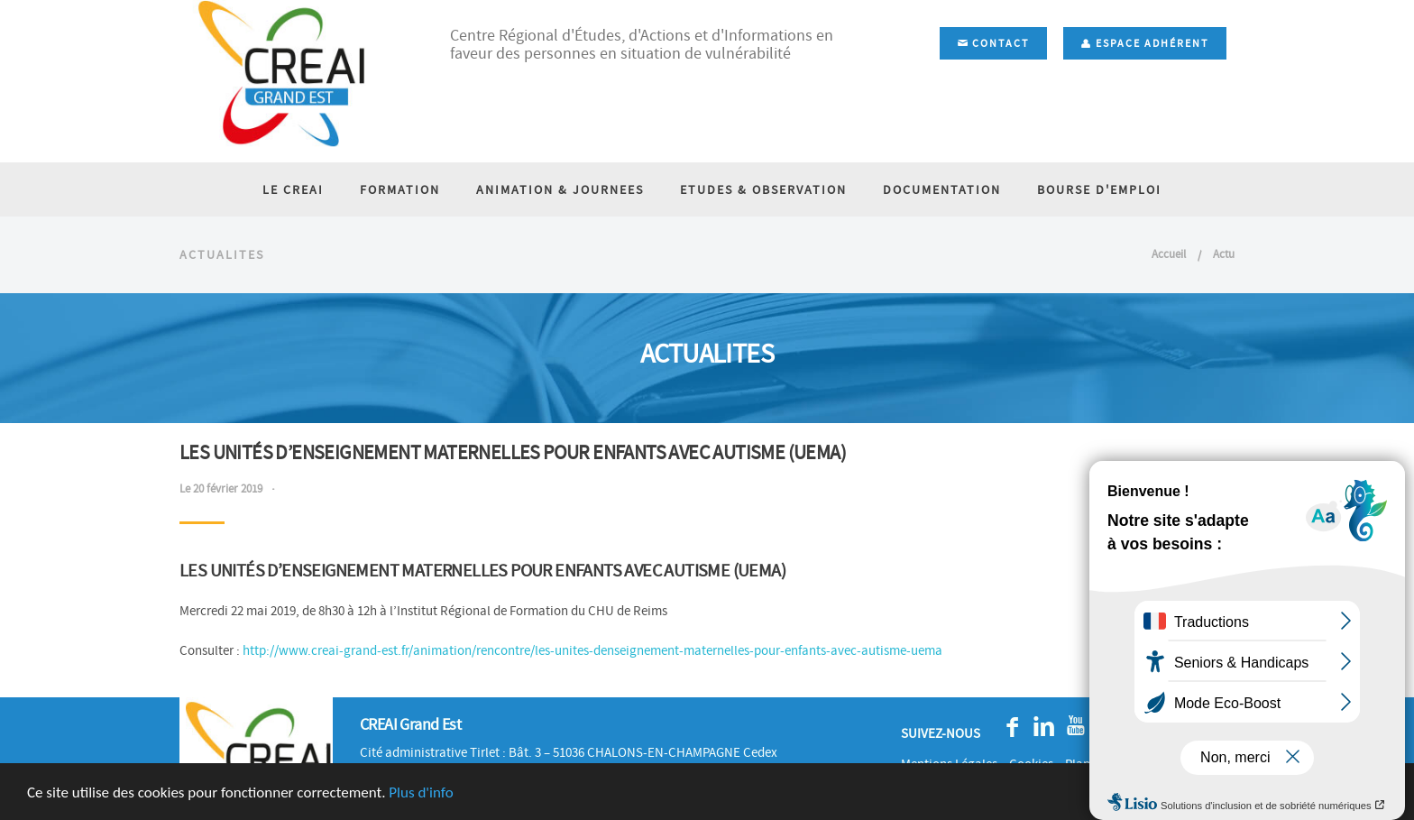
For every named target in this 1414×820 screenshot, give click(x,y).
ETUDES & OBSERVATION (763, 189)
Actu (1224, 254)
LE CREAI (293, 189)
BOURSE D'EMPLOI (1099, 189)
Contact (993, 43)
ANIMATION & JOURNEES (560, 189)
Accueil (1169, 254)
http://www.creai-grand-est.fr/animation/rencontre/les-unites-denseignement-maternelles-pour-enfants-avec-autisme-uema (592, 650)
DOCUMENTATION (942, 189)
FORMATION (400, 189)
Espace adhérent (1144, 43)
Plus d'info (421, 793)
